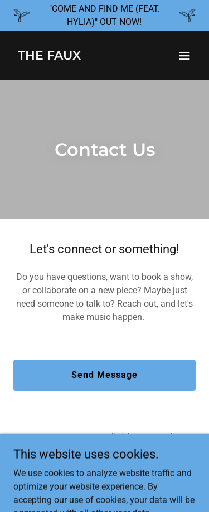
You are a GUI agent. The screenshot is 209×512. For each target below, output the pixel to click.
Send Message (104, 375)
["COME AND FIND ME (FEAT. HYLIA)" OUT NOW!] (104, 15)
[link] (49, 56)
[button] (184, 56)
